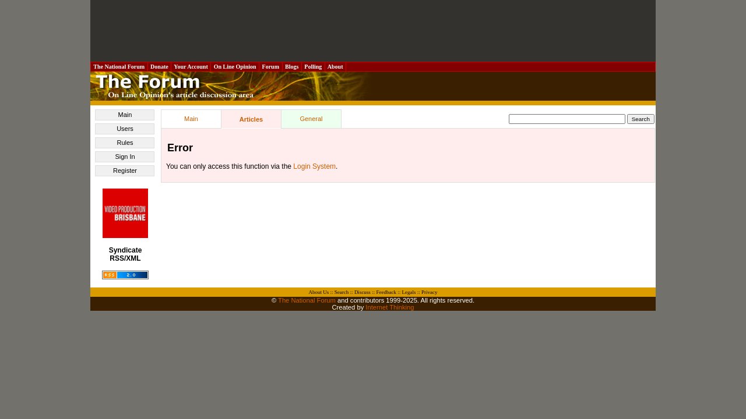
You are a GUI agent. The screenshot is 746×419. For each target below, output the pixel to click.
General (311, 118)
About (335, 66)
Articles (251, 119)
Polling (313, 66)
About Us (319, 292)
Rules (125, 142)
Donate (159, 66)
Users (125, 128)
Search (342, 292)
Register (125, 170)
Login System (314, 166)
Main (125, 114)
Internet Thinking (389, 307)
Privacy (429, 292)
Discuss (362, 292)
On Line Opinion (235, 66)
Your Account (191, 66)
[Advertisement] (373, 31)
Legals (409, 292)
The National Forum (119, 66)
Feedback (386, 292)
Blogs (292, 66)
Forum (270, 66)
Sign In (125, 156)
